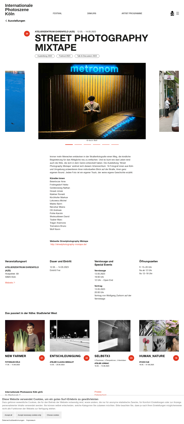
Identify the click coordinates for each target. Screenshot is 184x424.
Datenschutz (100, 395)
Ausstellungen (16, 20)
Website (9, 282)
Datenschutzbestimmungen (13, 420)
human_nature (152, 356)
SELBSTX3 (102, 356)
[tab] (69, 144)
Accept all (8, 415)
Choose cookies (53, 415)
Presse (98, 392)
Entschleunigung (65, 356)
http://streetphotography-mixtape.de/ (68, 244)
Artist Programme (132, 13)
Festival (57, 13)
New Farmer (15, 356)
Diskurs (91, 13)
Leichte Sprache (172, 14)
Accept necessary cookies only (29, 415)
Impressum (30, 420)
